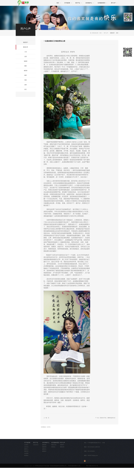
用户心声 (106, 33)
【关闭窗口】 (44, 427)
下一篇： (105, 417)
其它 (117, 33)
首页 (58, 3)
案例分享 (112, 33)
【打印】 (49, 427)
